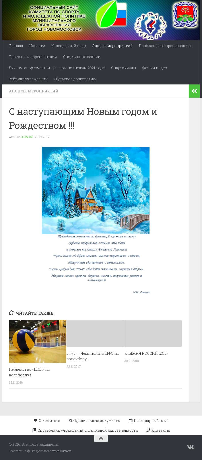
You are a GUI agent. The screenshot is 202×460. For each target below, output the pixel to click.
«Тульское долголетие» (75, 78)
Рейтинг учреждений (28, 78)
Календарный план (68, 45)
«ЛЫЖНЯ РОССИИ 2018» (146, 353)
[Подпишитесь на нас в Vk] (190, 447)
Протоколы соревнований (33, 56)
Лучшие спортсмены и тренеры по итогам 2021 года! (57, 67)
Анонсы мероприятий (112, 45)
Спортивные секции (81, 56)
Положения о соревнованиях (165, 45)
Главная (16, 45)
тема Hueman (61, 451)
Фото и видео (154, 67)
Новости (37, 45)
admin (27, 137)
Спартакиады (123, 67)
